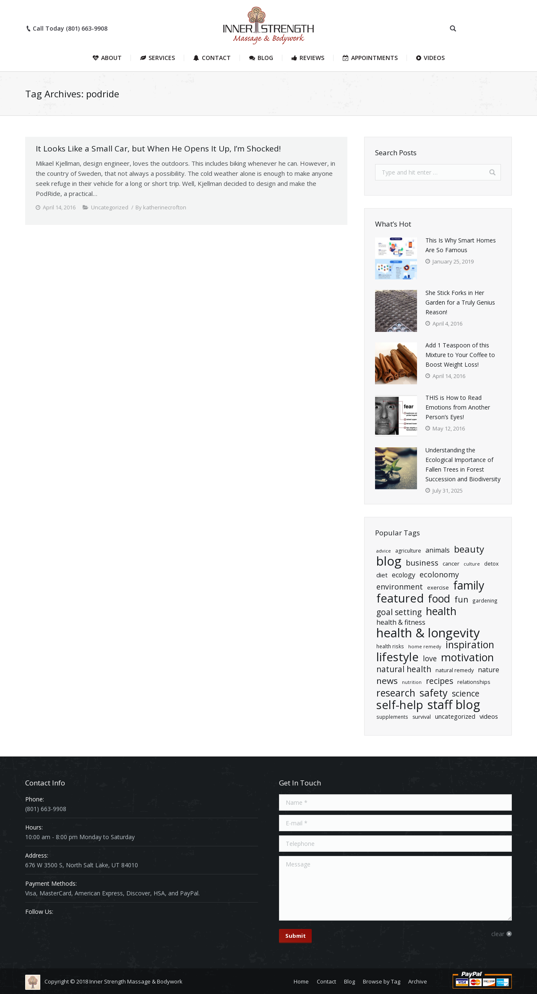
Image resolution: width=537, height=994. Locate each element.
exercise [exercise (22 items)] (438, 587)
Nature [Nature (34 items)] (488, 669)
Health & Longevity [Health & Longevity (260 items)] (428, 633)
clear (497, 934)
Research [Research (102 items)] (395, 693)
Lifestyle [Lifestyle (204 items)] (397, 657)
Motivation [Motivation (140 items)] (467, 657)
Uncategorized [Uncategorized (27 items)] (455, 716)
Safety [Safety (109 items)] (434, 693)
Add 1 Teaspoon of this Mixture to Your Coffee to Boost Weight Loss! (460, 354)
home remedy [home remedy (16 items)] (424, 646)
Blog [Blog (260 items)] (388, 561)
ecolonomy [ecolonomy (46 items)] (439, 574)
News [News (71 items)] (387, 681)
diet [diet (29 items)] (382, 575)
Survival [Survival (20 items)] (421, 716)
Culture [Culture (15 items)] (472, 564)
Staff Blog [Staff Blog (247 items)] (454, 704)
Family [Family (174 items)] (468, 585)
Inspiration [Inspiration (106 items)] (470, 645)
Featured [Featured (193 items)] (400, 598)
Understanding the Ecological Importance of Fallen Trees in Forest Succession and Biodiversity (463, 464)
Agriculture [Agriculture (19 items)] (408, 550)
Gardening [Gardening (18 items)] (485, 600)
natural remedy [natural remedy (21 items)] (454, 670)
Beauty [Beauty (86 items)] (469, 549)
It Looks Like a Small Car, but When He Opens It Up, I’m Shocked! (158, 148)
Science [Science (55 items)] (466, 694)
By (161, 207)
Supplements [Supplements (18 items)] (392, 716)
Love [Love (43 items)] (430, 658)
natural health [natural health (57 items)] (403, 669)
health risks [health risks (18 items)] (390, 646)
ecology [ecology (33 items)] (403, 574)
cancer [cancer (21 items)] (451, 563)
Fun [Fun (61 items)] (461, 599)
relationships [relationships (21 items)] (473, 682)
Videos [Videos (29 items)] (489, 716)
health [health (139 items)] (441, 611)
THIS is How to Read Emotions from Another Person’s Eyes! (457, 407)
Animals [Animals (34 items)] (437, 550)
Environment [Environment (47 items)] (399, 587)
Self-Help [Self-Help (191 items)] (399, 705)
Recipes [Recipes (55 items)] (439, 681)
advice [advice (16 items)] (383, 551)
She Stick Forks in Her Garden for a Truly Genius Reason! (460, 302)
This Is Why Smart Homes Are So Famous (460, 245)
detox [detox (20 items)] (491, 563)
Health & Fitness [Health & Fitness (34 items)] (400, 622)
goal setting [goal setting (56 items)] (399, 612)
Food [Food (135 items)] (439, 598)
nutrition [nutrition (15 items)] (412, 682)
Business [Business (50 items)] (422, 562)
